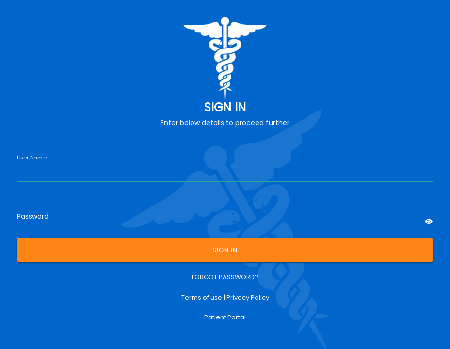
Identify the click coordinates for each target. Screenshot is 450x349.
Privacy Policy (247, 297)
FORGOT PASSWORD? (225, 277)
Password (32, 216)
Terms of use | (203, 297)
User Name (32, 157)
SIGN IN (225, 249)
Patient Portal (225, 317)
